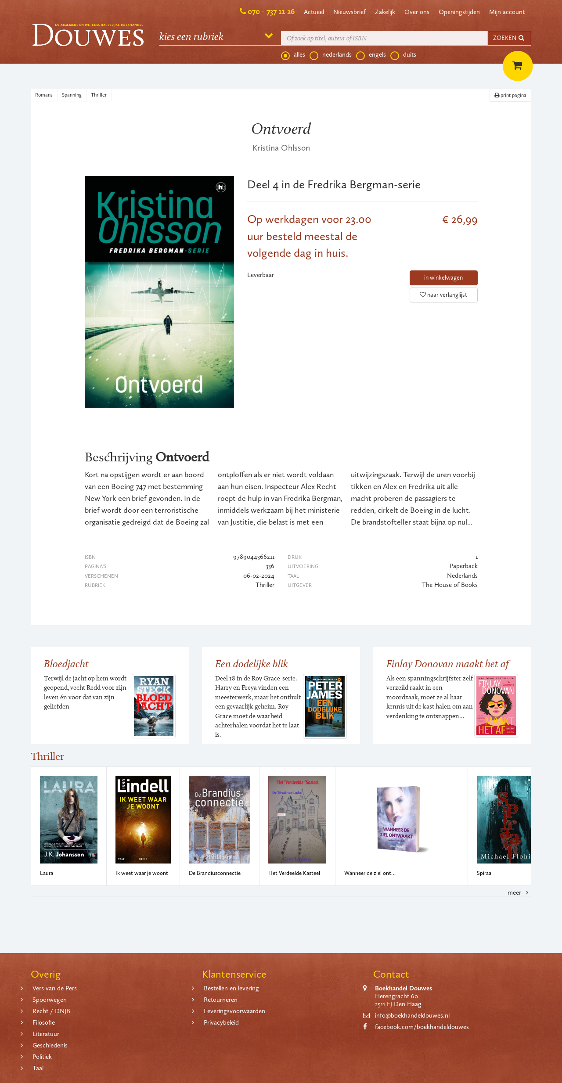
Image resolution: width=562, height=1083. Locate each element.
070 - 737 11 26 (271, 11)
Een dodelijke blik (251, 663)
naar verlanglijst (443, 295)
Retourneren (221, 1000)
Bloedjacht (66, 663)
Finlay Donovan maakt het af (447, 663)
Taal (37, 1068)
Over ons (416, 12)
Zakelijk (385, 12)
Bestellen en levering (231, 988)
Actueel (314, 12)
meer (519, 892)
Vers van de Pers (54, 988)
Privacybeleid (221, 1022)
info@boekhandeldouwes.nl (412, 1015)
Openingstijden (459, 12)
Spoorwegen (49, 1000)
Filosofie (43, 1022)
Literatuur (45, 1034)
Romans (44, 95)
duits (403, 54)
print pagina (510, 95)
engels (371, 54)
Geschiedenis (50, 1045)
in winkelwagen (443, 277)
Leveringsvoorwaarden (234, 1011)
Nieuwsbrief (349, 12)
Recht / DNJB (51, 1011)
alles (293, 54)
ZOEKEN (509, 38)
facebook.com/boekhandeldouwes (422, 1027)
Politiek (42, 1057)
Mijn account (507, 12)
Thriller (99, 95)
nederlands (331, 54)
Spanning (72, 95)
